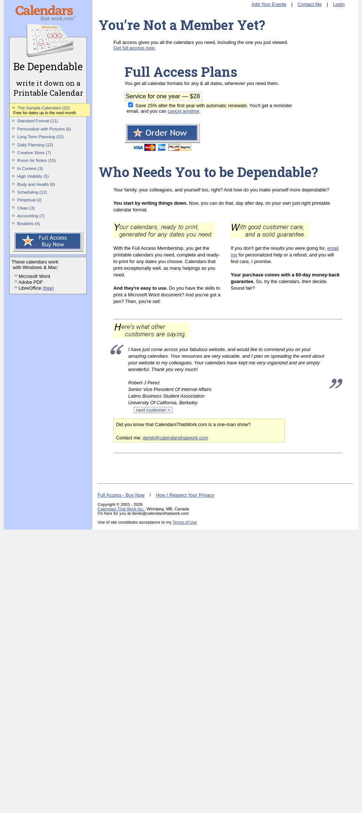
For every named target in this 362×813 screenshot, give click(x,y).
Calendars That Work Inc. (121, 509)
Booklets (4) (28, 223)
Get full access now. (134, 48)
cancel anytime (183, 111)
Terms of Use (185, 522)
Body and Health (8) (36, 184)
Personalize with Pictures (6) (44, 129)
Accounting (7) (31, 216)
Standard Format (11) (37, 121)
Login (339, 4)
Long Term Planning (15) (40, 137)
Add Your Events (269, 4)
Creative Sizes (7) (34, 152)
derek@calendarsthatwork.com (175, 437)
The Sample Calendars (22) (44, 108)
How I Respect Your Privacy (185, 495)
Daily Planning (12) (35, 145)
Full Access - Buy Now (121, 495)
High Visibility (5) (33, 176)
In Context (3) (30, 168)
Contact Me (310, 4)
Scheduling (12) (32, 192)
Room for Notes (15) (36, 160)
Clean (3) (26, 208)
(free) (48, 288)
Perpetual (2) (29, 200)
